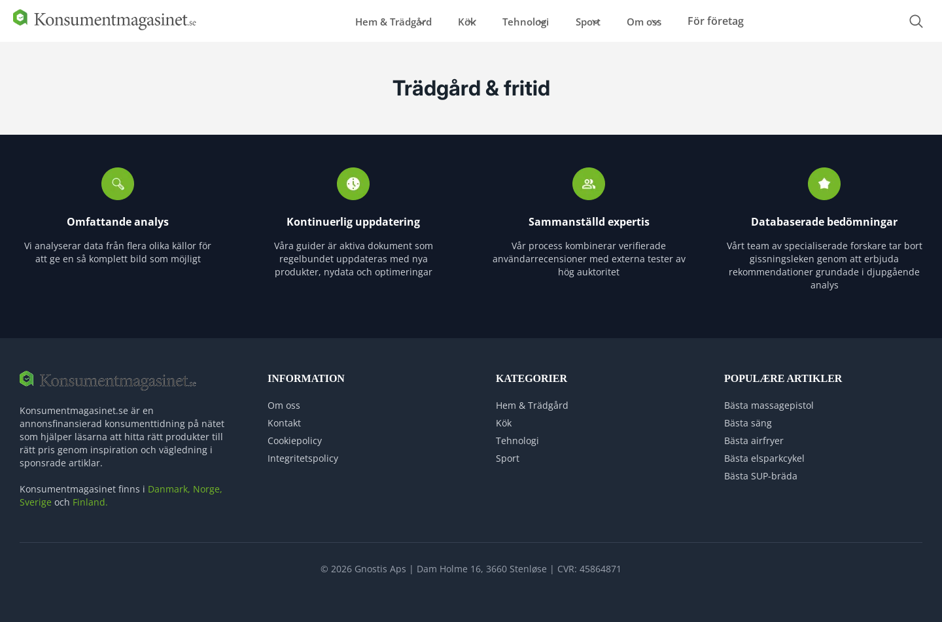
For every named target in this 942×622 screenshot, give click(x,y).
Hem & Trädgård (357, 18)
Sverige (36, 496)
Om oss (669, 18)
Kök (446, 18)
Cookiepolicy (295, 434)
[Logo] (104, 24)
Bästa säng (748, 417)
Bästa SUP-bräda (760, 470)
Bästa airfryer (754, 434)
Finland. (90, 496)
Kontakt (284, 417)
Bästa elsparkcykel (764, 452)
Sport (597, 18)
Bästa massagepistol (769, 399)
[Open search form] (916, 18)
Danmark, (169, 483)
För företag (754, 18)
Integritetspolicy (303, 452)
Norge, (207, 483)
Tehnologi (520, 18)
